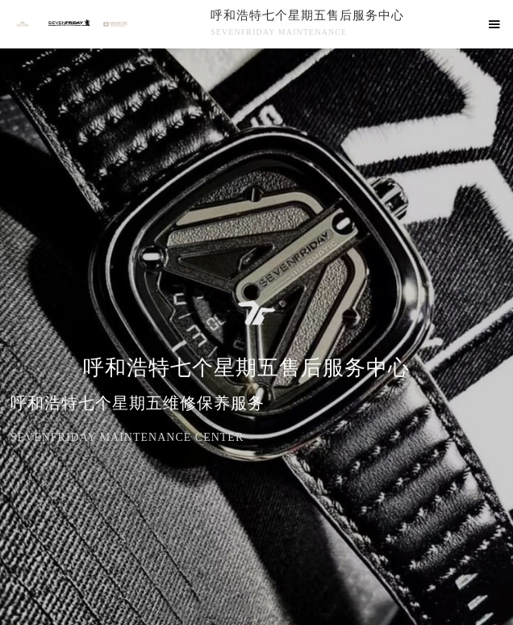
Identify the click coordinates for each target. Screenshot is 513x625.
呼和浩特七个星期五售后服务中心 (307, 15)
